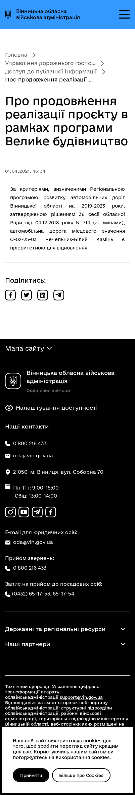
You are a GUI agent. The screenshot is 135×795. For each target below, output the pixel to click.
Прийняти (31, 775)
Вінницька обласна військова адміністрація (48, 14)
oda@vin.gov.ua (29, 542)
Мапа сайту (24, 348)
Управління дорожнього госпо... (50, 63)
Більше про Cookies (82, 775)
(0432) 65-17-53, (31, 594)
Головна (16, 55)
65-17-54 (63, 594)
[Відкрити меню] (124, 14)
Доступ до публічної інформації (51, 71)
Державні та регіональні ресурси (55, 629)
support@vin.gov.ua (81, 697)
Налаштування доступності (51, 408)
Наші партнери (27, 644)
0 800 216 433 (25, 568)
